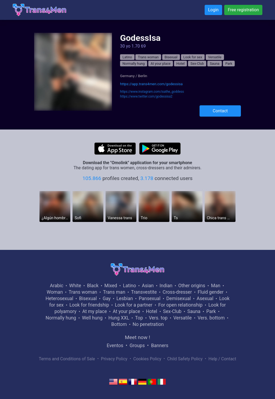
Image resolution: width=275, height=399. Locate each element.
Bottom (119, 324)
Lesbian (125, 298)
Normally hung (133, 64)
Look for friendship (89, 305)
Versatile (215, 57)
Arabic (56, 285)
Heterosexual (59, 298)
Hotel (180, 64)
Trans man (114, 292)
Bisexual (171, 57)
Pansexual (150, 298)
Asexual (205, 298)
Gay (107, 298)
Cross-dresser (177, 292)
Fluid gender (210, 292)
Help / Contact (222, 358)
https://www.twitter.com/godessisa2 (146, 96)
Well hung (92, 318)
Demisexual (178, 298)
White (75, 285)
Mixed (110, 285)
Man (215, 285)
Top (139, 318)
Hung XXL (118, 318)
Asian (148, 285)
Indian (166, 285)
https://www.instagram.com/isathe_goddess (152, 92)
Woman (55, 292)
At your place (161, 64)
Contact (220, 110)
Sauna (214, 64)
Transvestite (144, 292)
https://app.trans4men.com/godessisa (151, 84)
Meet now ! (137, 337)
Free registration (243, 9)
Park (228, 64)
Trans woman (148, 57)
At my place (94, 311)
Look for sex (192, 57)
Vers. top (158, 318)
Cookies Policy (147, 358)
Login (213, 9)
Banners (159, 345)
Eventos (115, 345)
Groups (137, 345)
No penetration (148, 324)
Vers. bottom (211, 318)
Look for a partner (134, 305)
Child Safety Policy (185, 358)
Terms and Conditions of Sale (67, 358)
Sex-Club (197, 64)
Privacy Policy (114, 358)
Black (93, 285)
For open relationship (180, 305)
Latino (127, 57)
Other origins (191, 285)
